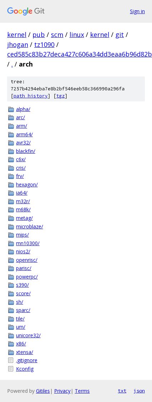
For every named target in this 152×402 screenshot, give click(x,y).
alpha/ (23, 109)
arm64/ (24, 134)
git (119, 34)
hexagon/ (27, 184)
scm (57, 34)
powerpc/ (27, 276)
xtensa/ (24, 352)
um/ (20, 326)
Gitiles (43, 390)
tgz (60, 96)
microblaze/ (29, 226)
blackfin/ (25, 151)
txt (122, 390)
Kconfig (24, 368)
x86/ (21, 343)
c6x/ (21, 159)
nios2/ (23, 251)
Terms (82, 390)
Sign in (137, 11)
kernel (16, 34)
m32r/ (23, 201)
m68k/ (23, 209)
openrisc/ (26, 259)
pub (38, 34)
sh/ (19, 301)
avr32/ (23, 142)
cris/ (21, 167)
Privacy (62, 390)
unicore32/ (28, 335)
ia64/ (21, 192)
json (139, 390)
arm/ (21, 125)
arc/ (20, 117)
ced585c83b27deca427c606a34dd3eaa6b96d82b (79, 54)
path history (31, 96)
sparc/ (23, 310)
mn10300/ (28, 243)
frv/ (20, 176)
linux (76, 34)
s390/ (22, 284)
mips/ (22, 234)
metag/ (24, 218)
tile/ (20, 318)
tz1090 (44, 44)
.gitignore (26, 360)
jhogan (17, 44)
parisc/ (23, 268)
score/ (23, 293)
